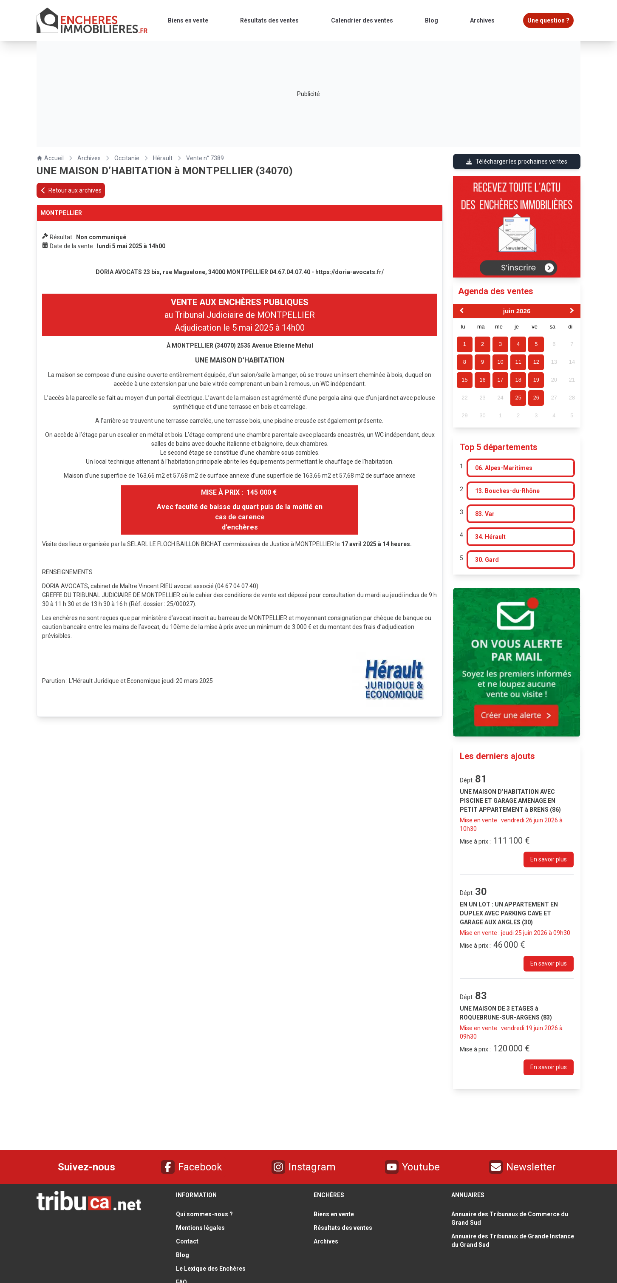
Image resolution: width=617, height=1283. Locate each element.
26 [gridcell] (536, 397)
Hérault (163, 158)
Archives (89, 158)
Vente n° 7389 (205, 158)
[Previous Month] (460, 311)
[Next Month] (573, 311)
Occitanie (126, 158)
